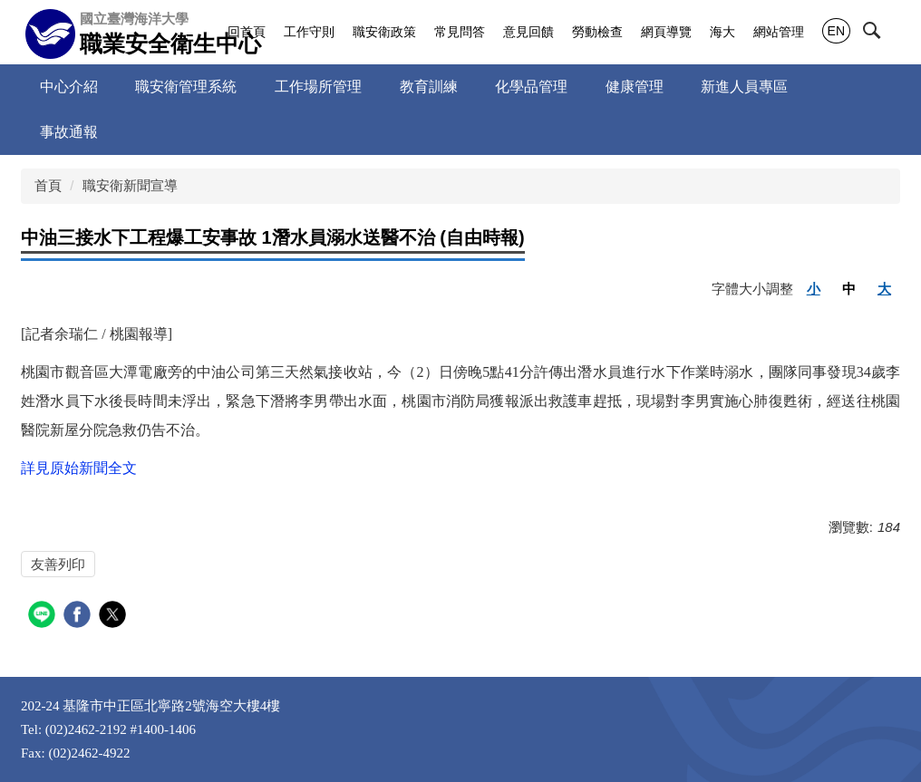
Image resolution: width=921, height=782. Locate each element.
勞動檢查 (597, 31)
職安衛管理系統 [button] (186, 86)
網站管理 (778, 31)
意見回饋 (528, 31)
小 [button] (813, 288)
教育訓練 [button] (429, 86)
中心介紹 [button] (69, 86)
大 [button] (884, 288)
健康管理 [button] (635, 86)
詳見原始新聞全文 (79, 468)
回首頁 (247, 31)
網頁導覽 (666, 31)
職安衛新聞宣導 (130, 185)
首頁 (48, 185)
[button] (887, 33)
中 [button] (849, 288)
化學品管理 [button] (531, 86)
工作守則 (309, 31)
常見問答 (459, 31)
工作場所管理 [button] (318, 86)
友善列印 (58, 564)
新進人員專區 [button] (744, 86)
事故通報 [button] (69, 132)
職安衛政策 (384, 31)
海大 (722, 31)
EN (836, 31)
